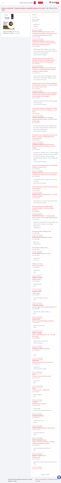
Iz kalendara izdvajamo (38, 416)
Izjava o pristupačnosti (41, 479)
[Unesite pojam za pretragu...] (26, 2)
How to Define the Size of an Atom (41, 253)
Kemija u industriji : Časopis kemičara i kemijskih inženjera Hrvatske (23, 8)
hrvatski (37, 30)
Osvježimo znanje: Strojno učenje (36, 292)
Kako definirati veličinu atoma (40, 247)
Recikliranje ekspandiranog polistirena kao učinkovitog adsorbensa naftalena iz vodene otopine (43, 146)
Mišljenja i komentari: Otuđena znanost (37, 278)
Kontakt (38, 481)
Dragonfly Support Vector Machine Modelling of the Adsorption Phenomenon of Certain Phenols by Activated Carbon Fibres (44, 85)
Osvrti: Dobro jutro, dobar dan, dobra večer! (41, 375)
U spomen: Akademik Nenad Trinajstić (39, 403)
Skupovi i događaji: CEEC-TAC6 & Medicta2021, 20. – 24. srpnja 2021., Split (43, 334)
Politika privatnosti (53, 479)
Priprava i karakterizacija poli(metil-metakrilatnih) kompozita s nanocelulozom (45, 166)
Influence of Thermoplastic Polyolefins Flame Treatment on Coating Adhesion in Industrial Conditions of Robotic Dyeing (44, 69)
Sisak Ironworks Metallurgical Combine (42, 237)
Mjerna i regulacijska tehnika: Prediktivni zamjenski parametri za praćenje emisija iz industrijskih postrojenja (43, 441)
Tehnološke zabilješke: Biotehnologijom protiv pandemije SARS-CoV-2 (44, 306)
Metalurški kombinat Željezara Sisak (41, 231)
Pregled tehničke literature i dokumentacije (43, 428)
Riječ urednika (35, 19)
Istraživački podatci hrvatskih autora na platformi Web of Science (45, 187)
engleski (38, 39)
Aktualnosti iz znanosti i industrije (41, 348)
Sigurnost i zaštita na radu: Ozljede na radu (39, 456)
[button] (46, 3)
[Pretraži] (35, 2)
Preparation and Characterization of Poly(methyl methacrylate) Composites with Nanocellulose (45, 174)
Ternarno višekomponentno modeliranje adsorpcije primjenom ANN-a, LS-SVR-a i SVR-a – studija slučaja (45, 119)
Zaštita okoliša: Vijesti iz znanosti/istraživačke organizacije (43, 320)
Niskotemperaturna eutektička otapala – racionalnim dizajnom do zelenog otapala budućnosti (42, 208)
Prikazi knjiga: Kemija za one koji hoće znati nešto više (42, 361)
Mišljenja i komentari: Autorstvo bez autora (38, 264)
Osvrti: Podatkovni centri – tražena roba (40, 389)
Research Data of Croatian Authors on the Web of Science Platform (44, 195)
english (40, 2)
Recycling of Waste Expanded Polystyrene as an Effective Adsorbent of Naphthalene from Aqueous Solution (45, 136)
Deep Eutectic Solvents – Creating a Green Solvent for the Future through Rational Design (44, 216)
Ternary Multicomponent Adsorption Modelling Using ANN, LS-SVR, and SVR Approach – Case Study (44, 110)
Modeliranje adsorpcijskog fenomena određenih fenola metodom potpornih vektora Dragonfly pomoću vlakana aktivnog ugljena (44, 94)
